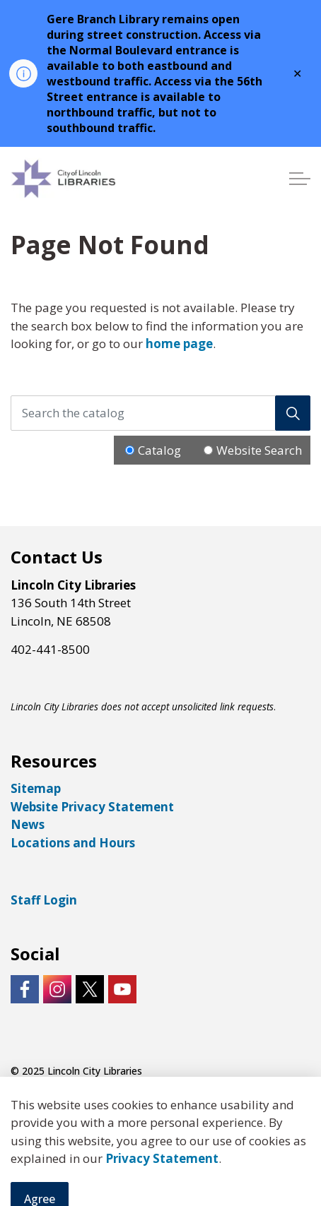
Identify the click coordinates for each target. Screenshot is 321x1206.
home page (179, 343)
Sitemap (36, 788)
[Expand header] (300, 178)
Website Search (259, 450)
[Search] (292, 413)
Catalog (159, 450)
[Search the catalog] (160, 413)
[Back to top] (160, 1165)
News (28, 824)
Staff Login (44, 900)
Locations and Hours (73, 843)
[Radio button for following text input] (129, 450)
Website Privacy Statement (92, 807)
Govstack (86, 1099)
